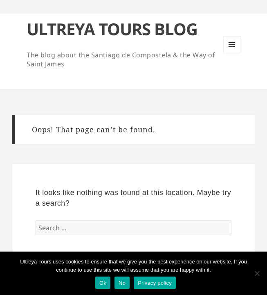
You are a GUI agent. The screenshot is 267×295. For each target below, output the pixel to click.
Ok (102, 283)
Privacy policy (155, 283)
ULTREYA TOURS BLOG (112, 29)
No (122, 283)
